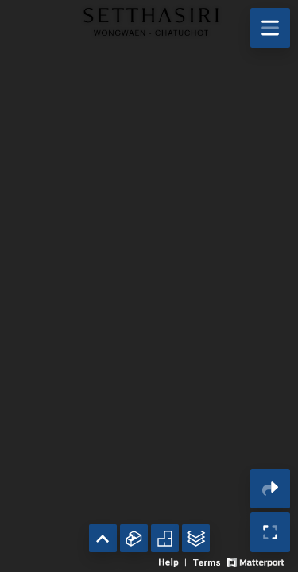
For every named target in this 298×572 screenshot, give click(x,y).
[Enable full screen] (270, 532)
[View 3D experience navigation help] (174, 561)
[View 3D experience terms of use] (208, 561)
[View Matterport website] (255, 561)
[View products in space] (270, 28)
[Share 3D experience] (270, 488)
